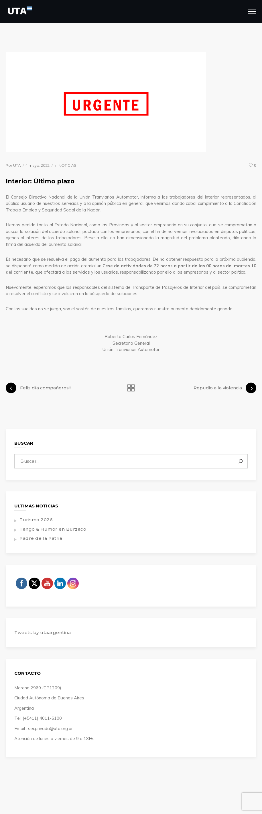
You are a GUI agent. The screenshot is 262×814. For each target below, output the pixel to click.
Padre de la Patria (40, 538)
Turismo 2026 (36, 519)
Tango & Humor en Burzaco (52, 529)
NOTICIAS (67, 165)
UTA (17, 165)
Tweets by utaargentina (42, 632)
